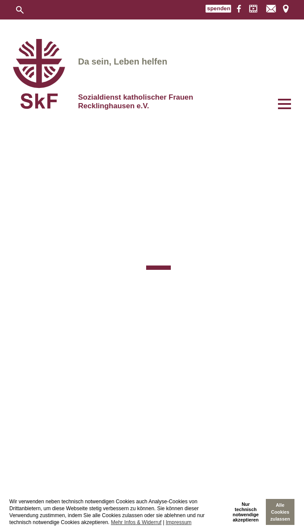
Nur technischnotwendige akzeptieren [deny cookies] (246, 512)
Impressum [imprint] (178, 522)
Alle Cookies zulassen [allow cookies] (280, 511)
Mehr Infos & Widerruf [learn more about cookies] (136, 522)
